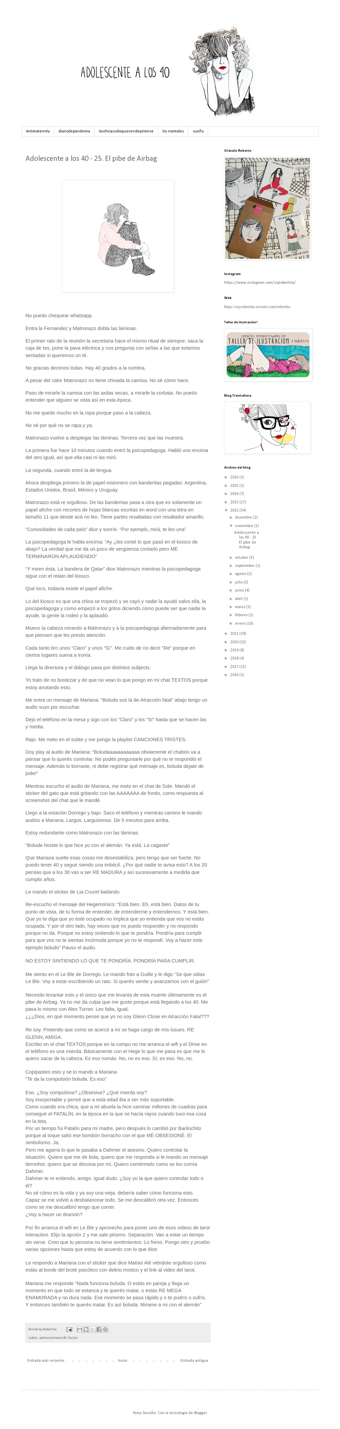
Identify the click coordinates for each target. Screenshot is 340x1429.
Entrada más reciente (45, 1361)
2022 (234, 510)
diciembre (244, 518)
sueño (198, 131)
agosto (241, 574)
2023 (234, 502)
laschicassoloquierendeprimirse (126, 131)
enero (240, 624)
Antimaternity (38, 131)
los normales (173, 131)
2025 (234, 486)
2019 (234, 650)
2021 (234, 634)
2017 (234, 667)
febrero (242, 615)
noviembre (244, 526)
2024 (234, 494)
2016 (234, 675)
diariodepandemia (74, 131)
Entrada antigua (194, 1361)
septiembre (245, 566)
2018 (234, 658)
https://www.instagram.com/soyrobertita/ (260, 283)
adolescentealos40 (53, 1338)
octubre (242, 558)
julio (239, 582)
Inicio (122, 1361)
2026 (234, 477)
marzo (240, 607)
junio (240, 590)
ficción (73, 1338)
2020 (234, 642)
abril (239, 599)
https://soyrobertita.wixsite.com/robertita (257, 306)
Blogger (200, 1413)
